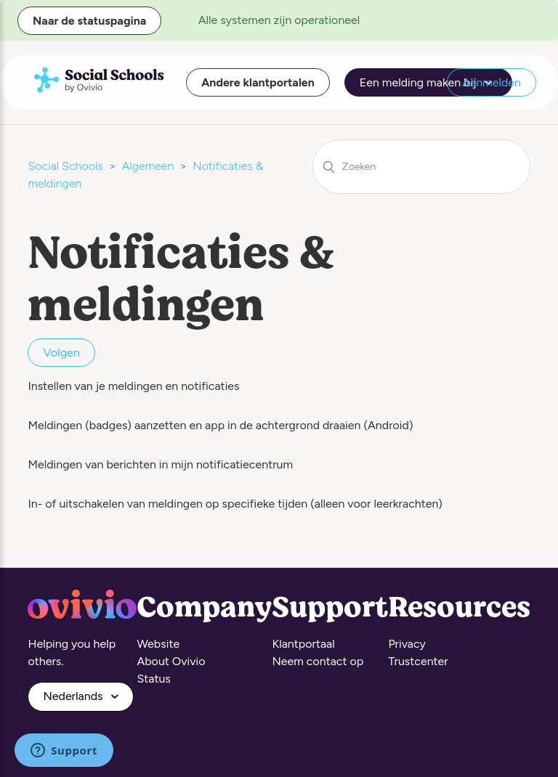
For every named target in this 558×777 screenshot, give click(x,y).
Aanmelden (491, 82)
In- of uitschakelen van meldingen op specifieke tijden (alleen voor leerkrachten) (235, 503)
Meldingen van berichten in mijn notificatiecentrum (160, 464)
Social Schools (65, 166)
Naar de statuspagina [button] (89, 21)
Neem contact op (317, 661)
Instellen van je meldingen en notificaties (133, 386)
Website (158, 644)
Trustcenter (418, 661)
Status (153, 679)
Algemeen (148, 166)
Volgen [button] (61, 352)
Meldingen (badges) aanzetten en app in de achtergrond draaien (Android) (220, 425)
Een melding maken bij (429, 82)
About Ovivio (171, 661)
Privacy (406, 644)
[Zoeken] (421, 166)
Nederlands (74, 696)
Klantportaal (303, 644)
